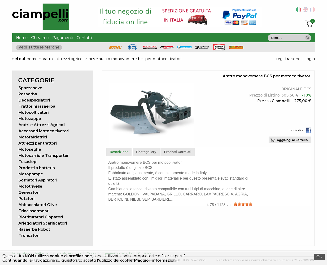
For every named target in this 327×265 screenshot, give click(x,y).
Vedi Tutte (39, 47)
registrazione (288, 59)
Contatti (84, 37)
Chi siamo (40, 37)
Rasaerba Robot (34, 229)
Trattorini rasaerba (36, 106)
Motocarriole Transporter (43, 155)
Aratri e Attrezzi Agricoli (41, 125)
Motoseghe (29, 149)
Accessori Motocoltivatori (43, 131)
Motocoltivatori (33, 112)
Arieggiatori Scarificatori (42, 223)
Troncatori (28, 235)
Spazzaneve (30, 88)
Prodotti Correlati (177, 152)
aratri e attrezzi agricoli (63, 59)
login (310, 59)
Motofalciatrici (32, 137)
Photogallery (146, 152)
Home (22, 37)
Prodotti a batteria (36, 168)
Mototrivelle (30, 186)
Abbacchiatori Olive (37, 205)
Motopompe (30, 174)
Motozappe (29, 118)
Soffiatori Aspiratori (37, 180)
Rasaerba (27, 94)
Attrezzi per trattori (37, 143)
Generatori (28, 192)
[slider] (243, 204)
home (32, 59)
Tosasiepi (27, 161)
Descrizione (119, 152)
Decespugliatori (34, 100)
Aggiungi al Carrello (292, 140)
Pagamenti (62, 37)
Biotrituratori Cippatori (40, 217)
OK (319, 257)
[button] (307, 37)
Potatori (26, 198)
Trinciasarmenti (33, 211)
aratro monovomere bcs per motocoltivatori (140, 59)
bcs (91, 59)
